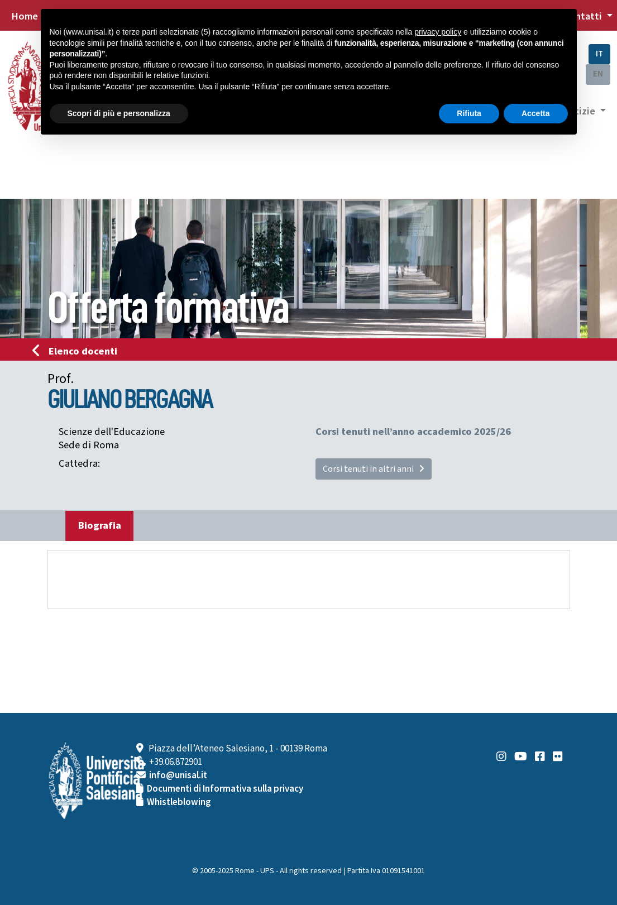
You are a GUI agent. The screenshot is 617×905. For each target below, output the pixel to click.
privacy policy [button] (437, 31)
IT (599, 54)
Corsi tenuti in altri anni (373, 469)
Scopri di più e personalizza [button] (119, 113)
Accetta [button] (536, 113)
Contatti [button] (583, 16)
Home (24, 16)
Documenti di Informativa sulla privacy (225, 789)
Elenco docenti (78, 351)
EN (598, 74)
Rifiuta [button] (469, 113)
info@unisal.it (178, 775)
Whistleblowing (179, 802)
